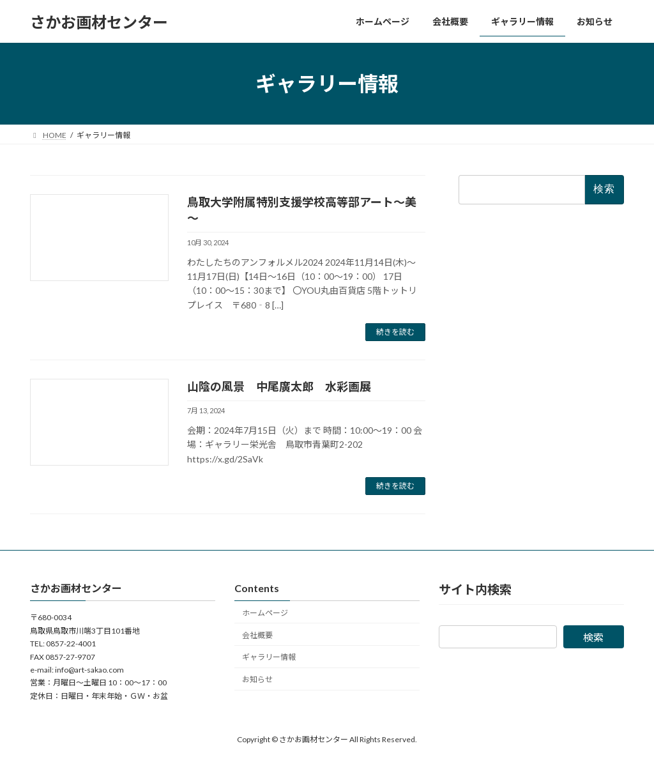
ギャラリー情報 (269, 657)
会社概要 (257, 635)
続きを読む (395, 332)
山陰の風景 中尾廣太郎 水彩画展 (279, 386)
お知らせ (257, 679)
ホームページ (265, 613)
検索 (593, 638)
